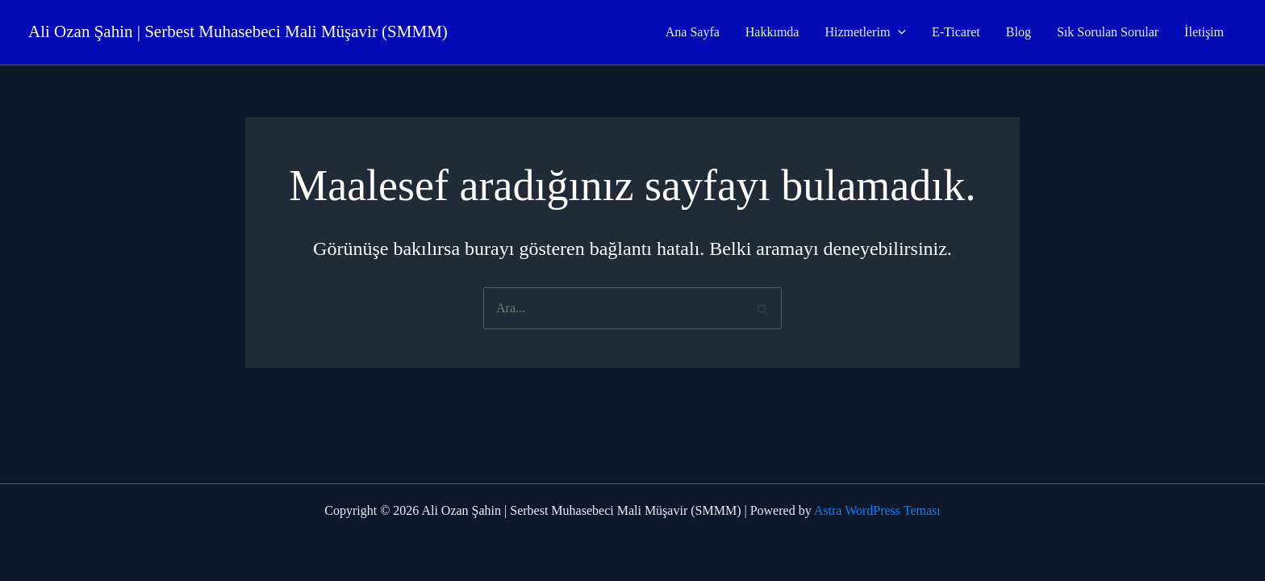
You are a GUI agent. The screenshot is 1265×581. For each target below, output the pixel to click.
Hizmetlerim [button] (865, 32)
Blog (1018, 32)
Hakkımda (772, 32)
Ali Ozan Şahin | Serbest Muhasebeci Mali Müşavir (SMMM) (238, 31)
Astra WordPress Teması (877, 510)
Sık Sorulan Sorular (1108, 32)
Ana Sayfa (693, 32)
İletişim (1204, 32)
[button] (898, 32)
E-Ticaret (956, 32)
